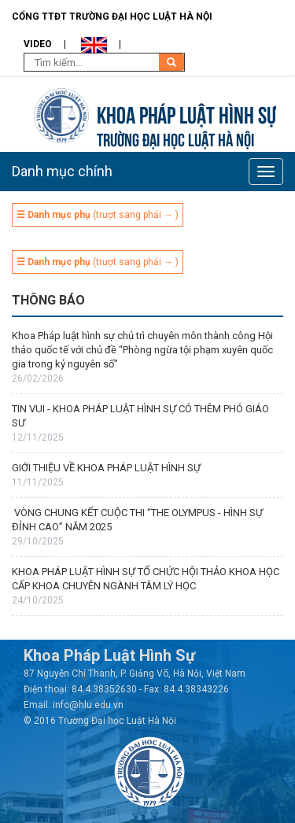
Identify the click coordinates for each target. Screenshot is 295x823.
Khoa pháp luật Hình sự (186, 112)
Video (38, 44)
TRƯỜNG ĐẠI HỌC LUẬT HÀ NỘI (175, 138)
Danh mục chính (62, 171)
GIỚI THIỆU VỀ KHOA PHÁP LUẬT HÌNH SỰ (106, 468)
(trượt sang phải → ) (98, 214)
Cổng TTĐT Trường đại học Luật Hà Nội (112, 16)
